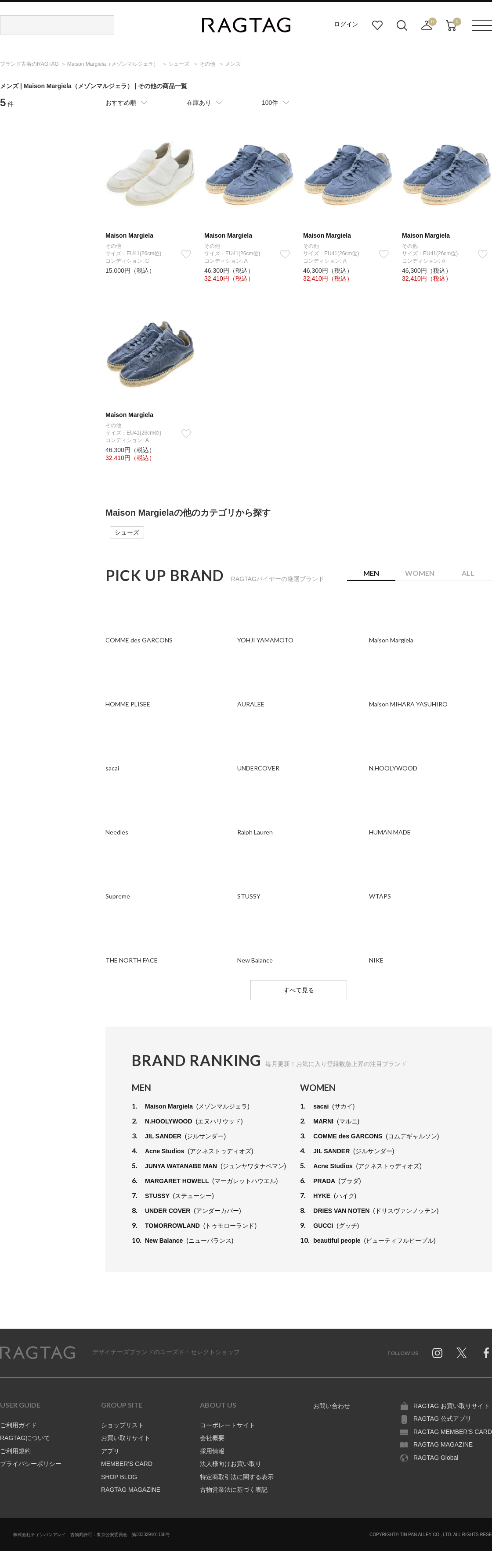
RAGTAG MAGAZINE (130, 1489)
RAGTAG (37, 1352)
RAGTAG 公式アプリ (442, 1418)
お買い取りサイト (125, 1437)
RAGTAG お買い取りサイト (451, 1405)
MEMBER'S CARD (126, 1463)
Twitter (461, 1352)
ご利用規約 (15, 1451)
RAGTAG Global (435, 1457)
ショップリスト (122, 1425)
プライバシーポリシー (31, 1463)
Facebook (486, 1352)
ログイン (346, 24)
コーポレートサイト (227, 1425)
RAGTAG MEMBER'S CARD (452, 1431)
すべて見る (298, 990)
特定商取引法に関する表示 (237, 1476)
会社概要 (212, 1437)
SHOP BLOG (119, 1476)
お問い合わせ (331, 1405)
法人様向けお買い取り (230, 1463)
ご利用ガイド (18, 1425)
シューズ (127, 532)
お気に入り (377, 25)
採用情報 (212, 1451)
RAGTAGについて (25, 1437)
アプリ (110, 1451)
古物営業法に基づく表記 (234, 1489)
